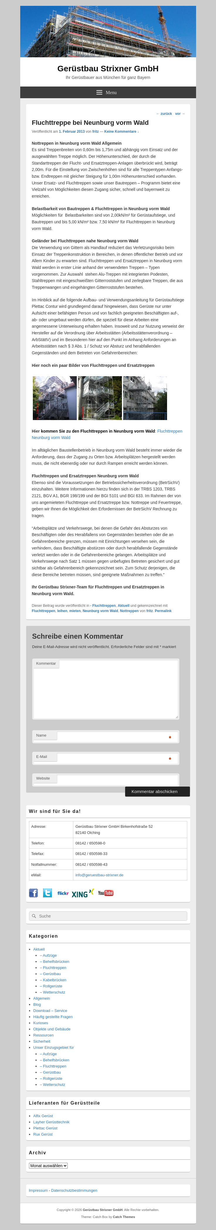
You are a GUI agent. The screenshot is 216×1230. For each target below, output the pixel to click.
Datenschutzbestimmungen (74, 1190)
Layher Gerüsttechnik (51, 1122)
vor (180, 114)
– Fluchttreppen (53, 967)
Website (43, 778)
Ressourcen (43, 1035)
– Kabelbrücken (53, 980)
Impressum (38, 1190)
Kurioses (40, 1023)
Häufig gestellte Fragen (53, 1017)
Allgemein (41, 998)
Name (41, 735)
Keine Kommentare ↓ (121, 131)
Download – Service (50, 1010)
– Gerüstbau (50, 974)
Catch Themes (124, 1217)
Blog (37, 1004)
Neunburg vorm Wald (100, 611)
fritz (95, 131)
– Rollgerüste (51, 986)
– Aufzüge (48, 955)
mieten (75, 611)
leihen (62, 611)
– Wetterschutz (52, 992)
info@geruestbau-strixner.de (99, 875)
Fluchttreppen (43, 611)
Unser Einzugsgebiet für (53, 1047)
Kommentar (46, 663)
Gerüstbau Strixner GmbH (108, 68)
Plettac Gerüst (45, 1128)
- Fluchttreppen (103, 606)
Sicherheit (41, 1041)
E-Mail (41, 756)
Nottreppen (129, 611)
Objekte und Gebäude (52, 1029)
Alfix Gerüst (43, 1116)
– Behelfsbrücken (54, 961)
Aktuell (124, 606)
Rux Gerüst (43, 1134)
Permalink (163, 611)
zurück (164, 114)
